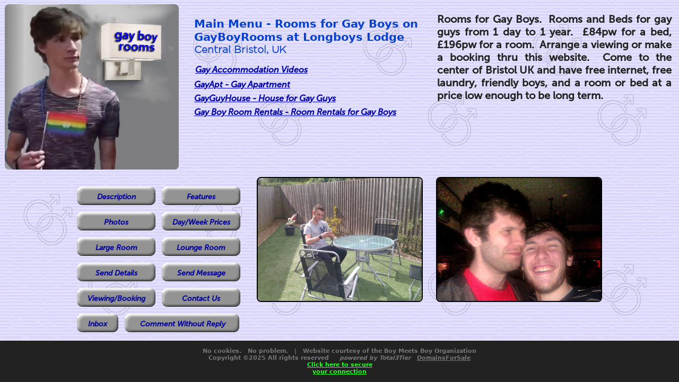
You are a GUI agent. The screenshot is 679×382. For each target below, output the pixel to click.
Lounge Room (201, 247)
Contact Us (201, 298)
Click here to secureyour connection (339, 368)
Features (201, 196)
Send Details (116, 273)
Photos (116, 222)
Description (116, 196)
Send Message (201, 273)
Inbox (97, 323)
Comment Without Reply (182, 323)
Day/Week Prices (201, 222)
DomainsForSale (444, 357)
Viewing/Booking (116, 298)
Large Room (116, 247)
